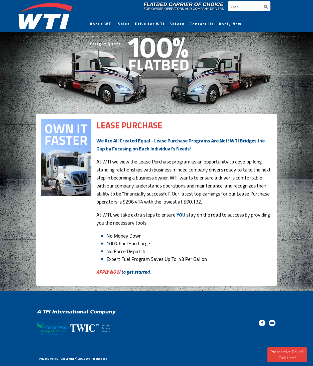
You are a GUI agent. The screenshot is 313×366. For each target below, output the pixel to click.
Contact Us (202, 24)
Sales (124, 24)
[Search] (249, 6)
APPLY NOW (108, 272)
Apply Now (230, 24)
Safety (177, 24)
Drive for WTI (150, 24)
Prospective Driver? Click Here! (287, 355)
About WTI (101, 24)
